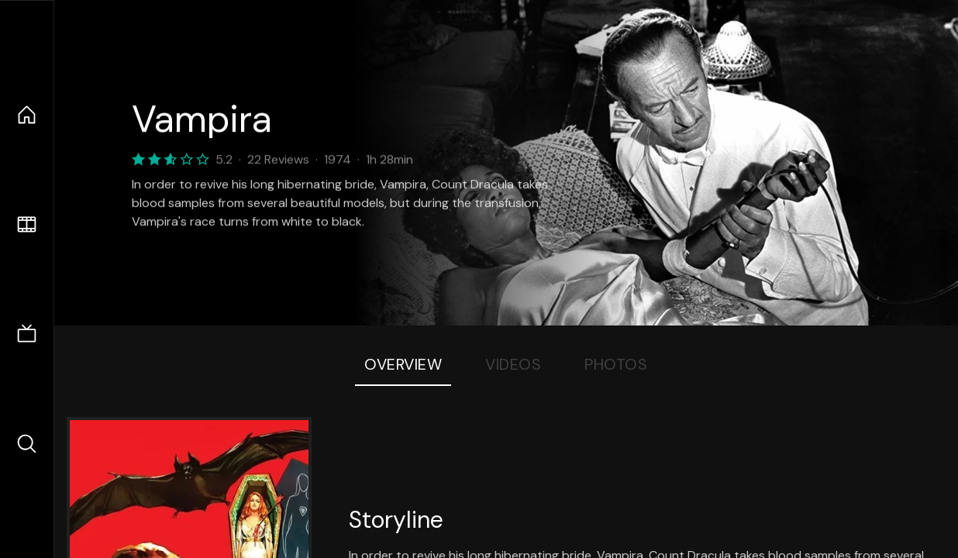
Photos (615, 364)
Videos (513, 364)
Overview (403, 364)
